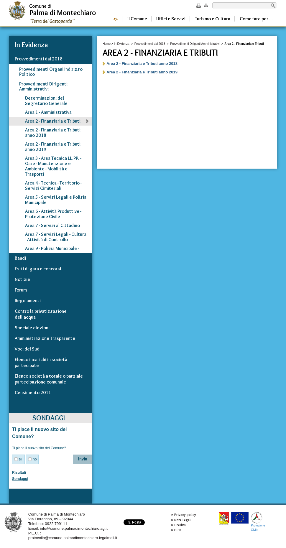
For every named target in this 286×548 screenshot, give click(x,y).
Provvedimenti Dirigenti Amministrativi (194, 43)
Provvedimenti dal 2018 (149, 43)
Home (107, 43)
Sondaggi (20, 479)
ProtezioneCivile (258, 521)
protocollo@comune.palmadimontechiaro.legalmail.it (72, 538)
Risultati (19, 472)
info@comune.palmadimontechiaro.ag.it (74, 528)
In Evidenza (121, 43)
